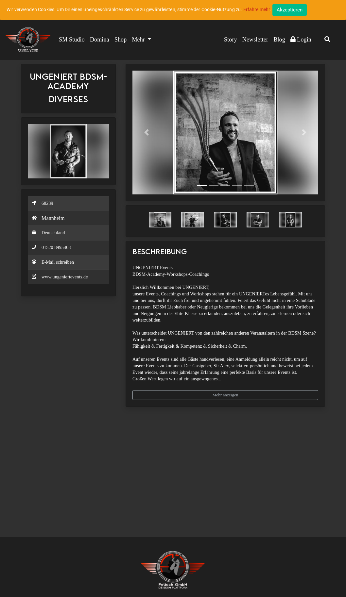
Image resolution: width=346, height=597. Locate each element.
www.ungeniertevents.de (65, 276)
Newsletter (255, 39)
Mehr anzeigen (225, 394)
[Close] (289, 10)
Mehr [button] (139, 39)
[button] (327, 40)
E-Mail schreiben (58, 262)
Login (300, 39)
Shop (120, 39)
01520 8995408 (56, 247)
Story (230, 39)
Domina (99, 39)
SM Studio (72, 39)
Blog (279, 39)
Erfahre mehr (256, 9)
